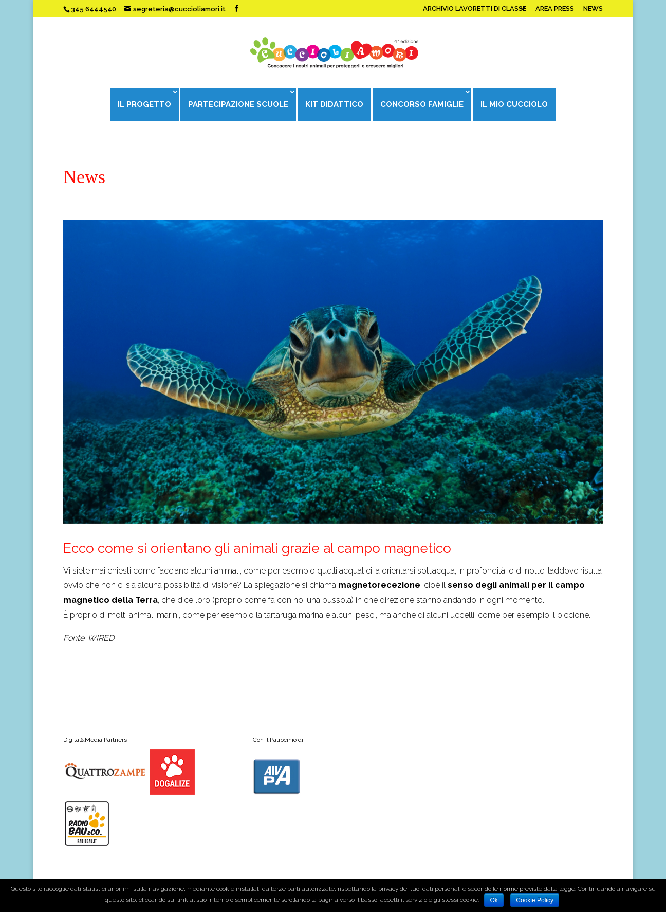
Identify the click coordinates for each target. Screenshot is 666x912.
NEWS (593, 8)
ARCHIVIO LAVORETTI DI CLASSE (474, 8)
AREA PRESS (554, 8)
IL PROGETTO (143, 104)
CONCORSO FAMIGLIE (422, 104)
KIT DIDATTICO (334, 104)
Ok (493, 900)
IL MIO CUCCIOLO (515, 104)
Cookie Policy (534, 900)
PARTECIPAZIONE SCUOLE (238, 104)
